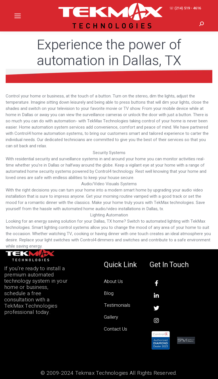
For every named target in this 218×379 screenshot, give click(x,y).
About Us (113, 281)
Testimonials (117, 305)
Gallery (111, 317)
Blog (109, 293)
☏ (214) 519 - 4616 (185, 8)
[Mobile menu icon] (17, 15)
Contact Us (115, 329)
